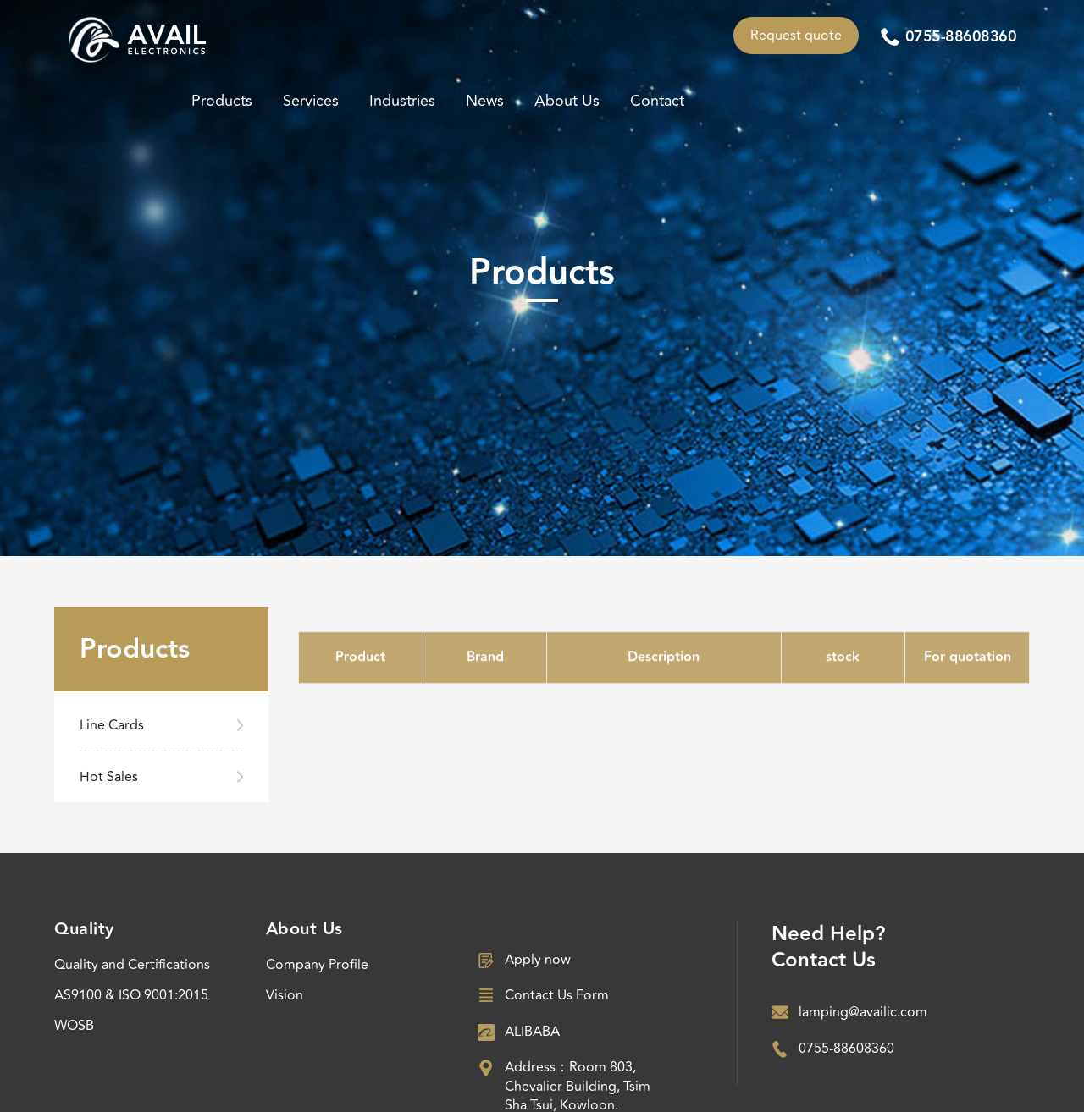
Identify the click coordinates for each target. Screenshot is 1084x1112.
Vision (284, 995)
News (485, 101)
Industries (402, 101)
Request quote (796, 35)
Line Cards (112, 725)
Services (311, 101)
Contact (657, 101)
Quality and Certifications (132, 965)
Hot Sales (109, 777)
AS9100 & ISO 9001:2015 (131, 995)
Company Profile (317, 965)
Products (221, 101)
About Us (567, 101)
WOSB (74, 1026)
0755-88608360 (961, 37)
